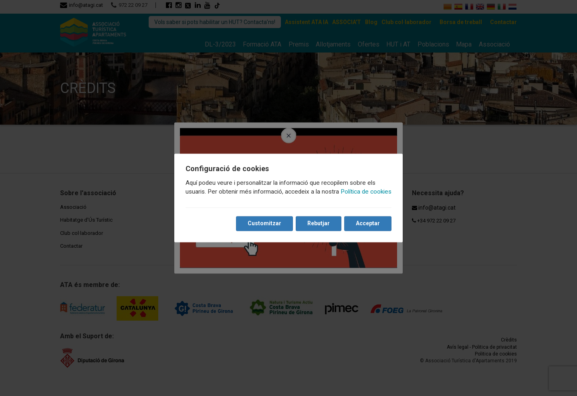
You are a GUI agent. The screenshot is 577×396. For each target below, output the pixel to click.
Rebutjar (318, 223)
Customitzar (264, 223)
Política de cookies (366, 192)
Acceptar (368, 223)
